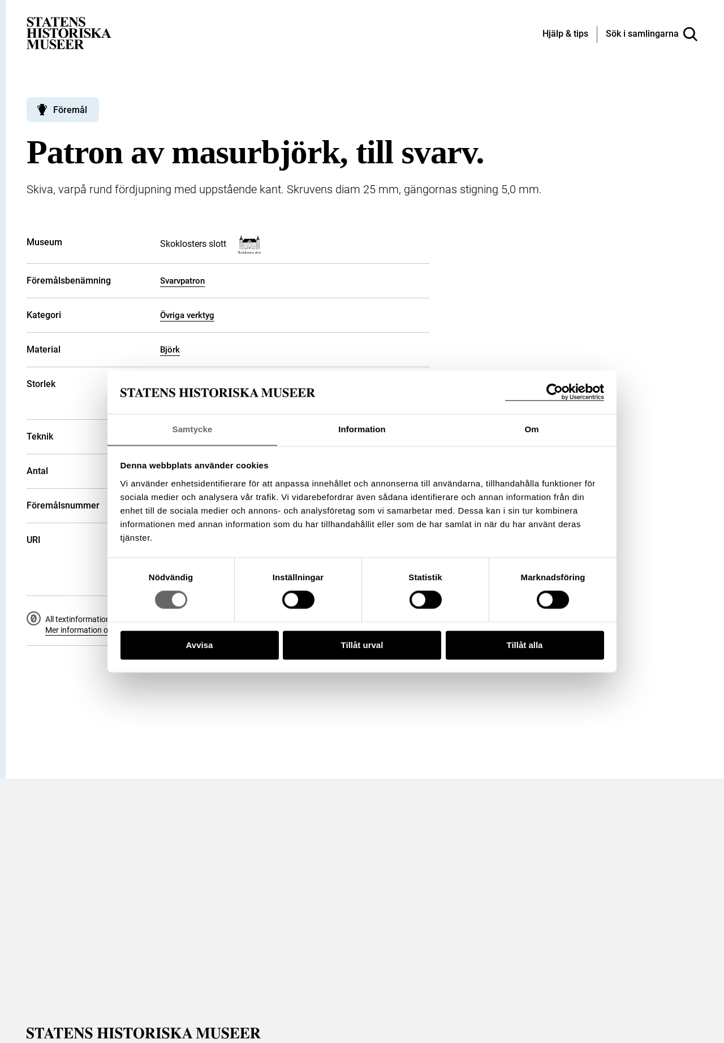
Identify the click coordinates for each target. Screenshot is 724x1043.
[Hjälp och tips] (565, 34)
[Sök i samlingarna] (651, 34)
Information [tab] (362, 429)
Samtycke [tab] (193, 429)
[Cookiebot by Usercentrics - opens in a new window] (554, 392)
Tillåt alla (525, 645)
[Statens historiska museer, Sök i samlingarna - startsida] (69, 32)
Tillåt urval (362, 645)
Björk (170, 350)
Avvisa (199, 645)
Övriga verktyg (187, 315)
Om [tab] (531, 429)
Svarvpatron (182, 281)
